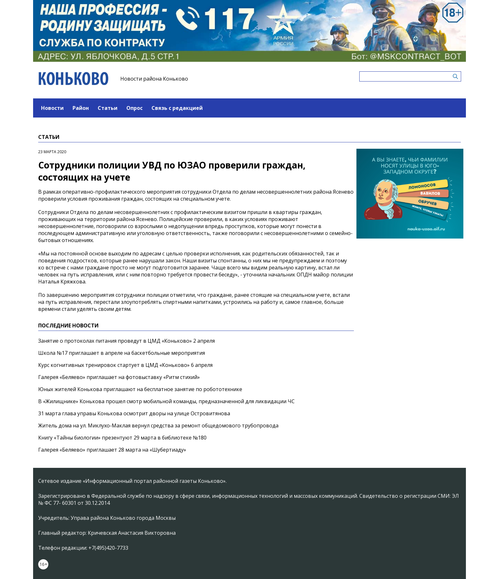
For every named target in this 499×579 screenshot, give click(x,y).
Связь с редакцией (177, 107)
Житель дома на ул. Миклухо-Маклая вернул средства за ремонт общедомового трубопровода (158, 425)
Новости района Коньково (154, 78)
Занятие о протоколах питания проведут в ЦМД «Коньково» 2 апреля (126, 340)
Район (81, 107)
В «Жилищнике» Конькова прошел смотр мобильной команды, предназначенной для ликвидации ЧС (166, 401)
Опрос (134, 107)
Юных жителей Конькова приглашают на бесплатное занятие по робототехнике (140, 389)
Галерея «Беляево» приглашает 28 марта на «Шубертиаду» (112, 449)
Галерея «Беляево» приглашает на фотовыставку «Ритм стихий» (119, 377)
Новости (52, 107)
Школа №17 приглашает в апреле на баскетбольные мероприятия (121, 352)
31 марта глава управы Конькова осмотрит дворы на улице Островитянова (134, 413)
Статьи (107, 107)
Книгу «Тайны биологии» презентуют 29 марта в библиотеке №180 (122, 437)
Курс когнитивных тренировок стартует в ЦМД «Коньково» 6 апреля (125, 364)
